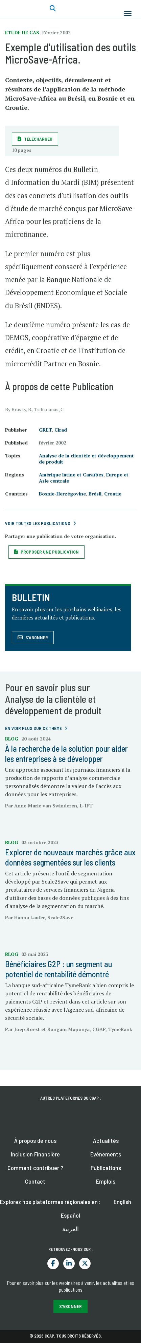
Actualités (106, 1140)
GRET (45, 429)
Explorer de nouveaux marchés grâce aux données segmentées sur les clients (70, 857)
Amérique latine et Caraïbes (71, 474)
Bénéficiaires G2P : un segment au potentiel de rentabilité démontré (58, 969)
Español (70, 1215)
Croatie (112, 493)
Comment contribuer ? (35, 1167)
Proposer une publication (50, 552)
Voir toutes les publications (37, 523)
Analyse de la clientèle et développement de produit (86, 458)
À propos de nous (35, 1140)
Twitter (85, 1263)
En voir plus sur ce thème (33, 728)
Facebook (53, 1263)
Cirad (60, 429)
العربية (70, 1229)
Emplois (105, 1181)
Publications (106, 1167)
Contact (35, 1181)
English (122, 1201)
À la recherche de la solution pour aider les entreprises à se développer (66, 754)
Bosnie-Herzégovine (62, 493)
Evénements (105, 1154)
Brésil (95, 493)
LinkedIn (69, 1263)
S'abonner (36, 637)
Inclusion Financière (35, 1154)
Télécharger (38, 139)
